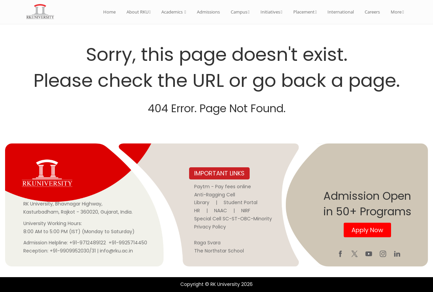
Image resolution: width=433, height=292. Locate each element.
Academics (173, 12)
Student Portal (240, 202)
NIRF (245, 210)
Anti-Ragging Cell (214, 194)
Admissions (208, 12)
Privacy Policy (210, 226)
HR (197, 210)
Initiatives (271, 12)
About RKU (139, 12)
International (340, 12)
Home (109, 12)
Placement (305, 12)
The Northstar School (219, 250)
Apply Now (367, 230)
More (397, 12)
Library (201, 202)
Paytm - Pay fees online (222, 186)
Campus (240, 12)
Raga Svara (207, 242)
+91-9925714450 (128, 242)
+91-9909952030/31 (73, 250)
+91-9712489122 (87, 242)
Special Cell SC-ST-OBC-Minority (233, 218)
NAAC (220, 210)
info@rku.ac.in (116, 250)
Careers (372, 12)
